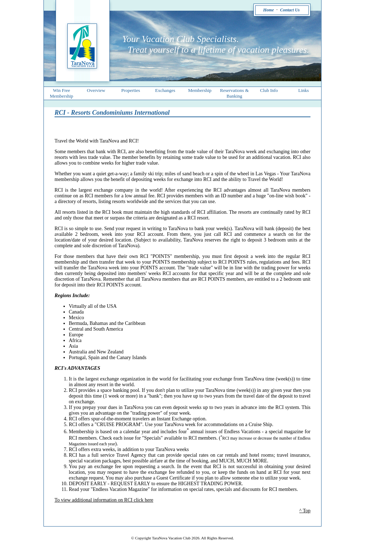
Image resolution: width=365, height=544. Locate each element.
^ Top (304, 510)
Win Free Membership (61, 93)
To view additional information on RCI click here (104, 500)
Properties (130, 90)
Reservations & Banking (234, 93)
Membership (200, 90)
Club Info (269, 90)
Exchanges (165, 90)
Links (303, 90)
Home (268, 9)
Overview (96, 90)
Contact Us (290, 9)
